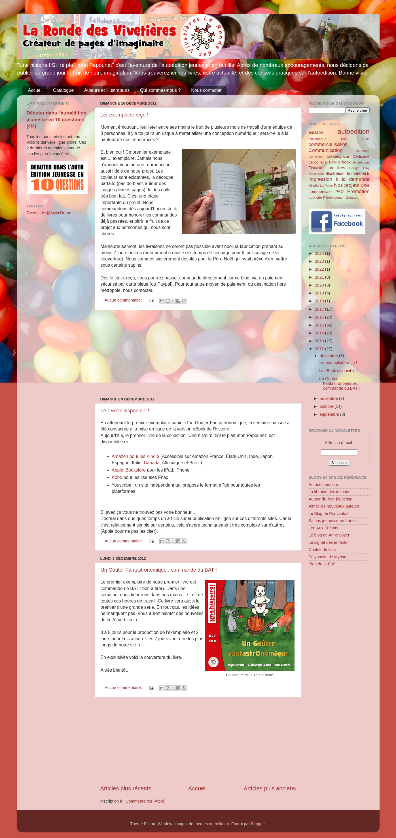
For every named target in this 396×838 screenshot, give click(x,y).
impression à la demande (339, 179)
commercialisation (328, 144)
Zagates (352, 197)
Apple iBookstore (129, 470)
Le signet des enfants (328, 542)
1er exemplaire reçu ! (125, 115)
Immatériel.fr (358, 173)
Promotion (358, 191)
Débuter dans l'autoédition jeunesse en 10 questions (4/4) (57, 119)
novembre (329, 398)
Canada (152, 462)
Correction (316, 156)
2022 (320, 269)
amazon (316, 132)
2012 (320, 349)
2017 (320, 309)
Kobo (117, 477)
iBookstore (316, 173)
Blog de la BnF (322, 564)
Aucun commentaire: (124, 300)
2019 (320, 293)
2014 (320, 333)
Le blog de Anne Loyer (329, 535)
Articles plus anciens (270, 788)
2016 (320, 317)
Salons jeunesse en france (333, 520)
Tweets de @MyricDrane (49, 213)
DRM (332, 162)
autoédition (354, 131)
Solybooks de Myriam (328, 557)
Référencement (334, 197)
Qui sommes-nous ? (160, 90)
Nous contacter (206, 90)
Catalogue (63, 90)
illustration (335, 173)
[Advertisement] (198, 353)
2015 (320, 325)
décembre (329, 355)
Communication (326, 150)
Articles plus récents (125, 788)
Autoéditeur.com (323, 484)
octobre (327, 406)
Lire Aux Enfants (323, 528)
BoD (344, 139)
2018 (320, 301)
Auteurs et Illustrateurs (107, 90)
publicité (315, 197)
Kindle (314, 185)
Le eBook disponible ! (125, 410)
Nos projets (346, 185)
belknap (222, 824)
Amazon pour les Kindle (135, 456)
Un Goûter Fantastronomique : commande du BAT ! (159, 570)
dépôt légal (318, 162)
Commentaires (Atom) (146, 801)
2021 (320, 277)
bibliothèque (317, 139)
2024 (320, 253)
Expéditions (361, 162)
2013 (320, 341)
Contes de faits (322, 549)
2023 (320, 261)
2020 (320, 285)
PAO (339, 191)
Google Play (359, 168)
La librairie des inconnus (331, 491)
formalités (336, 168)
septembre (330, 414)
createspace (338, 156)
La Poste (326, 185)
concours (363, 150)
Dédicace (361, 156)
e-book (344, 162)
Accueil (35, 90)
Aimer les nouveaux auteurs (334, 506)
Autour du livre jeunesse (330, 499)
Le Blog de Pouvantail (328, 513)
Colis (366, 139)
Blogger (258, 824)
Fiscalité (316, 168)
